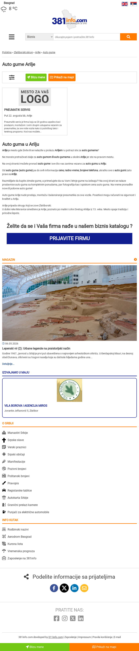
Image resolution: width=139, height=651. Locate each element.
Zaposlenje (70, 637)
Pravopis (13, 483)
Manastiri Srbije (18, 432)
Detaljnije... (8, 363)
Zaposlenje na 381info (22, 558)
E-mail (117, 637)
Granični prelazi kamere (23, 505)
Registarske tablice (20, 490)
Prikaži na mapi (104, 647)
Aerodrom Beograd (19, 536)
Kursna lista (15, 544)
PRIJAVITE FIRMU (69, 238)
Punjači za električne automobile (28, 512)
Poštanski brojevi (19, 476)
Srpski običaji (16, 454)
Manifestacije (16, 461)
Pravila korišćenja (102, 637)
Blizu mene (35, 647)
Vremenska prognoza (21, 551)
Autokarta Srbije (18, 497)
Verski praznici (17, 447)
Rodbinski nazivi (18, 529)
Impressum (84, 637)
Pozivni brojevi (17, 469)
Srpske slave (16, 440)
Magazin (8, 259)
